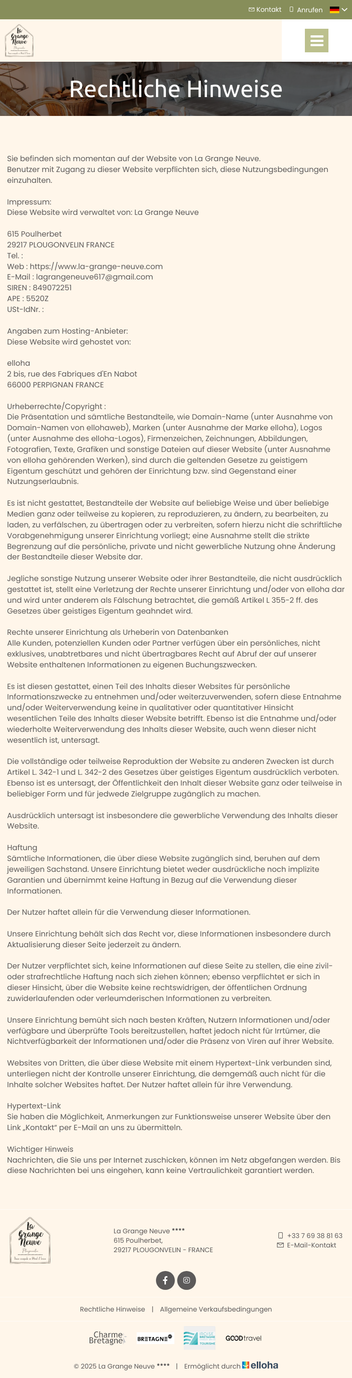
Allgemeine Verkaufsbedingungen (216, 1309)
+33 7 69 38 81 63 (309, 1235)
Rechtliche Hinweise (112, 1309)
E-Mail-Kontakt (306, 1245)
